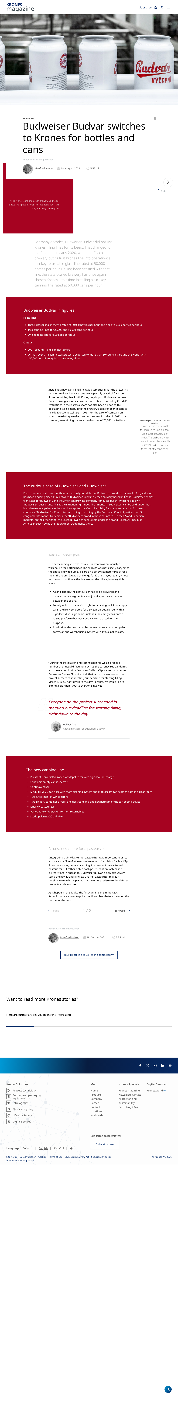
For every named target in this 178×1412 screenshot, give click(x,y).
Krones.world (155, 1338)
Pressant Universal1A (43, 862)
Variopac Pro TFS (40, 896)
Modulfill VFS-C (39, 877)
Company (96, 1346)
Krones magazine (129, 1338)
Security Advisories (101, 1404)
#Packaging (141, 1247)
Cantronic (36, 867)
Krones (71, 8)
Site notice (11, 1404)
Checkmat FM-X (45, 882)
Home (94, 1338)
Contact (95, 1354)
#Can (32, 159)
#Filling (40, 159)
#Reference (119, 1247)
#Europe (49, 159)
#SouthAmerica (104, 1247)
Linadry (40, 887)
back (55, 1059)
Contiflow (36, 872)
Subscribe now (105, 1391)
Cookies (42, 1404)
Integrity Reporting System (20, 1407)
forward (120, 1059)
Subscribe (145, 7)
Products (96, 1342)
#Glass (126, 1250)
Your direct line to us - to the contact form (89, 1103)
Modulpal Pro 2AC (41, 901)
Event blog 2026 (128, 1354)
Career (95, 1350)
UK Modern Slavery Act (77, 1404)
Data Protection (28, 1404)
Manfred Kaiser (43, 168)
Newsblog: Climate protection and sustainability (130, 1346)
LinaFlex (35, 891)
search (162, 7)
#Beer (26, 159)
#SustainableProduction (109, 1250)
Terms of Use (55, 1404)
